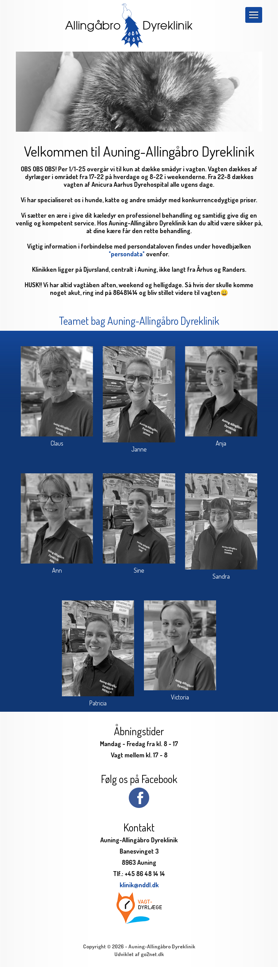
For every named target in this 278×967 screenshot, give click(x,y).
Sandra (221, 576)
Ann (57, 570)
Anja (221, 443)
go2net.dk (152, 954)
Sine (139, 570)
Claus (57, 443)
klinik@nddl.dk (139, 885)
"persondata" (127, 254)
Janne (139, 449)
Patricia (98, 703)
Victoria (180, 697)
